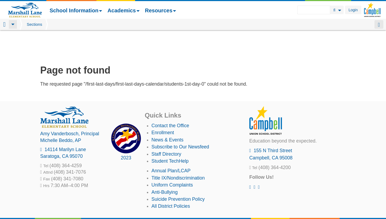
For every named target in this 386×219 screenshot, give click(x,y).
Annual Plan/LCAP (171, 142)
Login (353, 10)
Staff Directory (166, 126)
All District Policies (170, 178)
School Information (76, 10)
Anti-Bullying (164, 164)
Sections (34, 24)
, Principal (69, 105)
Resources (160, 10)
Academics (123, 10)
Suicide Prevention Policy (178, 171)
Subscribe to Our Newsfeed (180, 118)
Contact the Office (170, 97)
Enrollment (162, 104)
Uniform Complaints (172, 156)
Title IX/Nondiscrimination (178, 149)
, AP (60, 112)
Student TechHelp (170, 133)
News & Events (167, 111)
